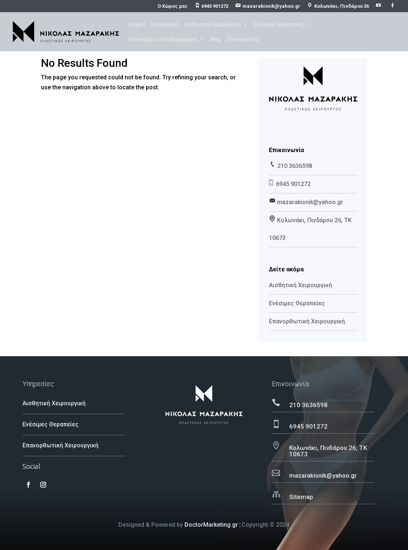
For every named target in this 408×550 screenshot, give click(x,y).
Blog (215, 40)
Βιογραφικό (165, 25)
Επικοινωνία (242, 40)
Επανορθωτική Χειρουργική (162, 40)
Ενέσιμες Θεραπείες (278, 25)
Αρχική (136, 25)
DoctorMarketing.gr (211, 524)
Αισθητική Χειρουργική (212, 25)
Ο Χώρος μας (173, 6)
